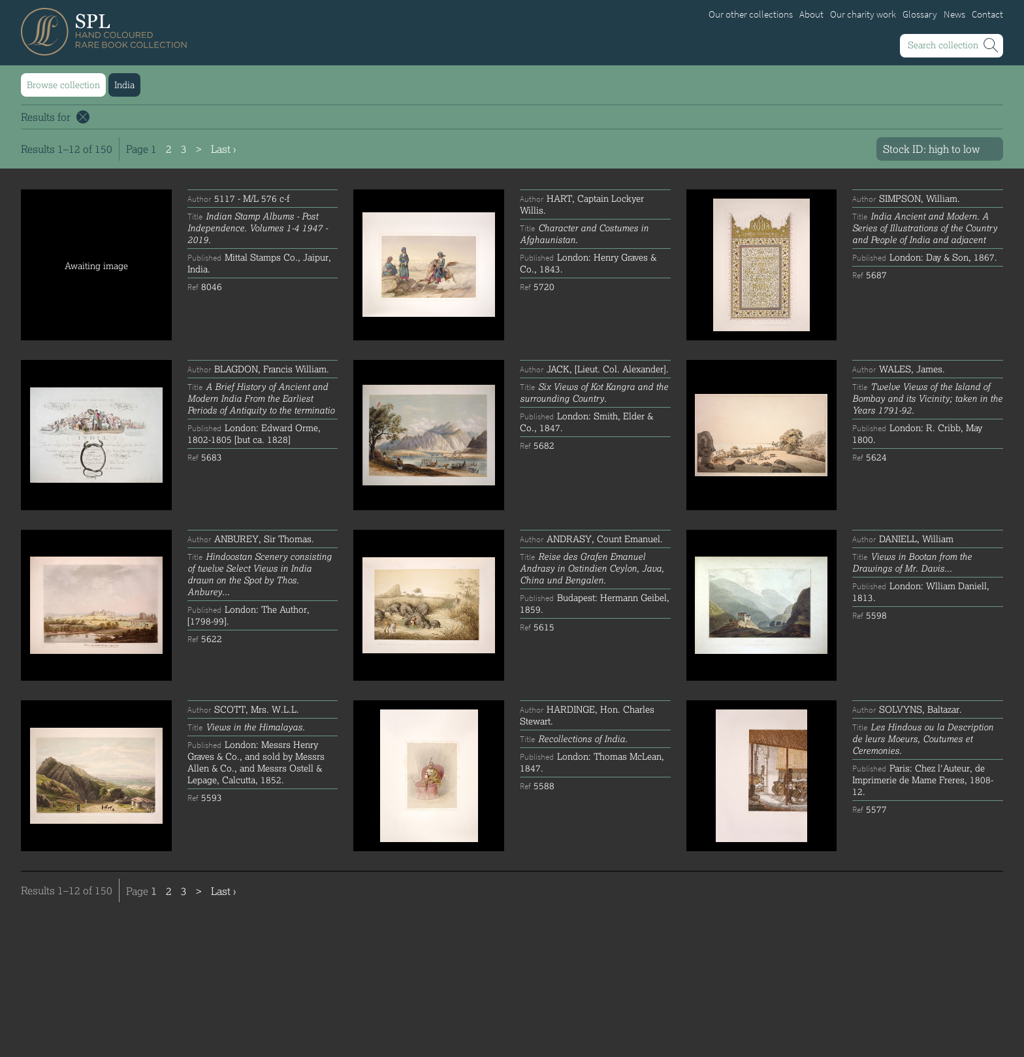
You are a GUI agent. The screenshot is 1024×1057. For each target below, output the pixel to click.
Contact (987, 14)
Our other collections (751, 14)
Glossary (920, 14)
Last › (223, 148)
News (954, 14)
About (811, 14)
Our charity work (863, 14)
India (124, 84)
